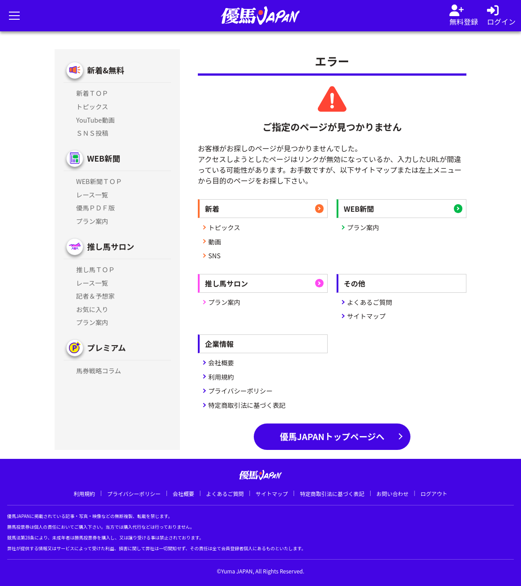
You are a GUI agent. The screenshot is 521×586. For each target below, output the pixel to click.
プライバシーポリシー (240, 390)
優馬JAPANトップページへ (332, 436)
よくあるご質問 (369, 302)
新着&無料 (105, 70)
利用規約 (221, 376)
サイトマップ (366, 316)
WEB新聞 (103, 158)
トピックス (224, 227)
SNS (214, 255)
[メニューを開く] (14, 16)
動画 (214, 241)
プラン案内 (363, 227)
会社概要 (221, 362)
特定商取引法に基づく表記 (247, 405)
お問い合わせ (392, 493)
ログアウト (433, 493)
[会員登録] (463, 15)
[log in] (501, 15)
